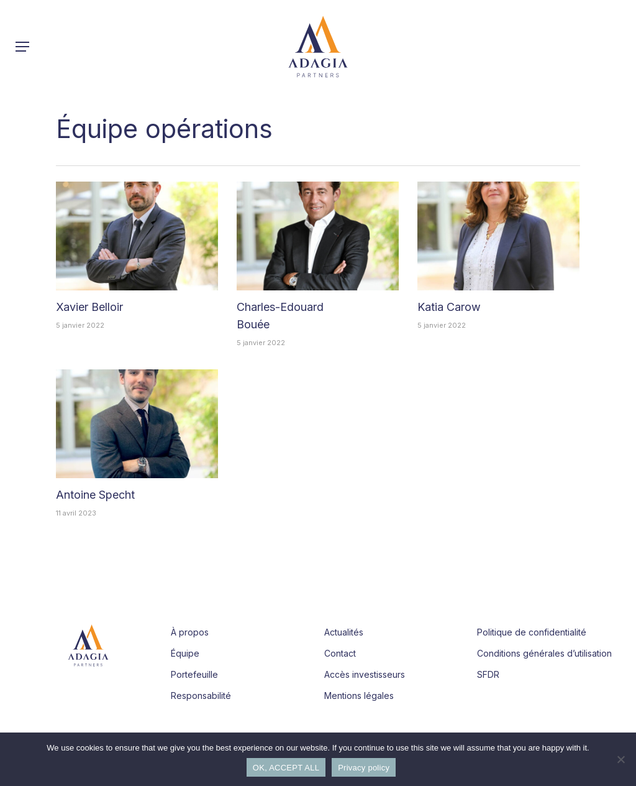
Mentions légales (359, 695)
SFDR (488, 674)
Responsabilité (201, 695)
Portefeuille (194, 674)
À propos (190, 632)
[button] (22, 46)
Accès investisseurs (364, 674)
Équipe (185, 653)
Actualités (343, 632)
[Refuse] (620, 759)
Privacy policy (363, 767)
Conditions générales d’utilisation (544, 653)
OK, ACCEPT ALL (286, 767)
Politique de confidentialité (531, 632)
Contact (340, 653)
